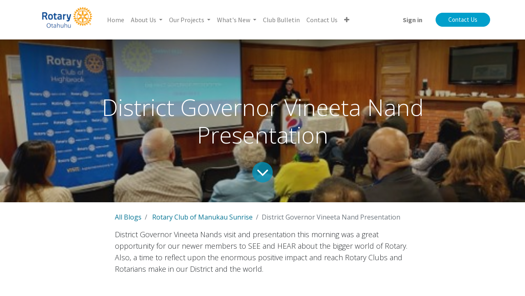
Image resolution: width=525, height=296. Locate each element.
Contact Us (462, 19)
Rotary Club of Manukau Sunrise (202, 217)
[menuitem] (116, 20)
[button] (347, 20)
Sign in (412, 20)
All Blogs (128, 217)
